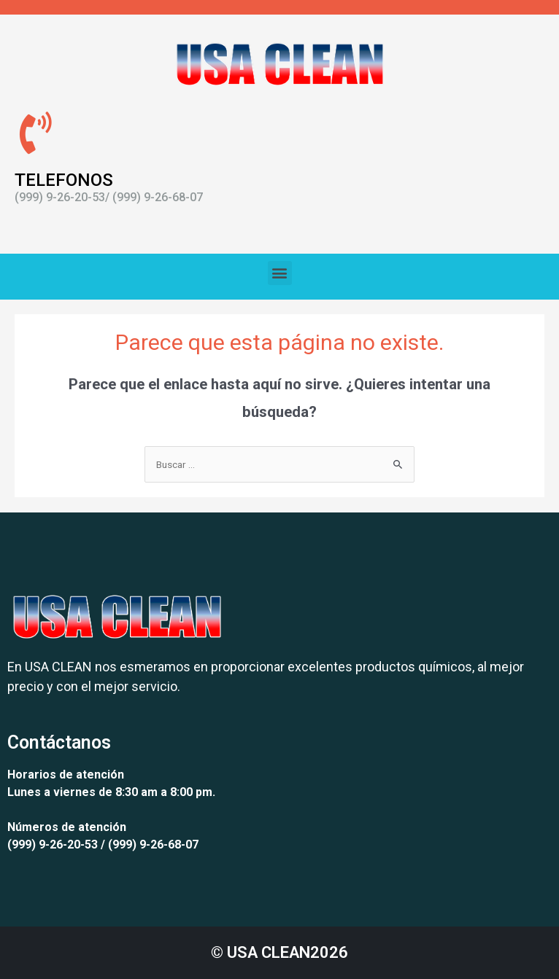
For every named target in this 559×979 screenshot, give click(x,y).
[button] (280, 273)
